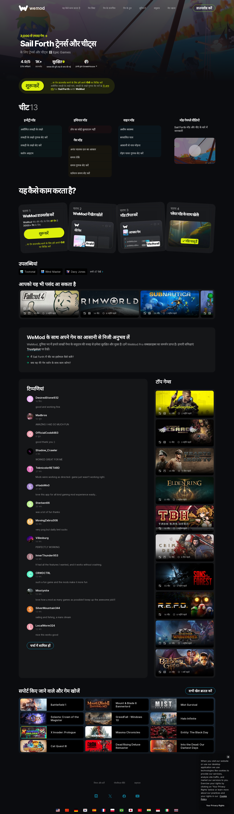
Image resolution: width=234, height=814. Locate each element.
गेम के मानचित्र (109, 8)
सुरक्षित (58, 61)
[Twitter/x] (110, 796)
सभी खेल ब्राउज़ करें (200, 691)
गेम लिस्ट (91, 8)
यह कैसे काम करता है (71, 8)
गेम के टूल (127, 8)
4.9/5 (25, 61)
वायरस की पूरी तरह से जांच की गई (59, 67)
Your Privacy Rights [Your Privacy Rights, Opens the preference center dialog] (215, 805)
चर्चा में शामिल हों (40, 646)
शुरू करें (32, 86)
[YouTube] (137, 796)
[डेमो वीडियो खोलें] (194, 151)
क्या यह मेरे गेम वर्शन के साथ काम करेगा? (51, 362)
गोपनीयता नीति (119, 783)
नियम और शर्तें (99, 783)
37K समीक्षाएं (25, 66)
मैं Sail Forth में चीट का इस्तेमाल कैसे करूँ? (52, 356)
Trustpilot (34, 349)
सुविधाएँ (142, 8)
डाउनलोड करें (204, 8)
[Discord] (96, 796)
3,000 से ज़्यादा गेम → (33, 36)
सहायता (137, 783)
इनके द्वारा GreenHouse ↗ (86, 66)
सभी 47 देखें (95, 271)
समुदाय (157, 8)
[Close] (228, 757)
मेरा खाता (172, 8)
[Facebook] (124, 796)
